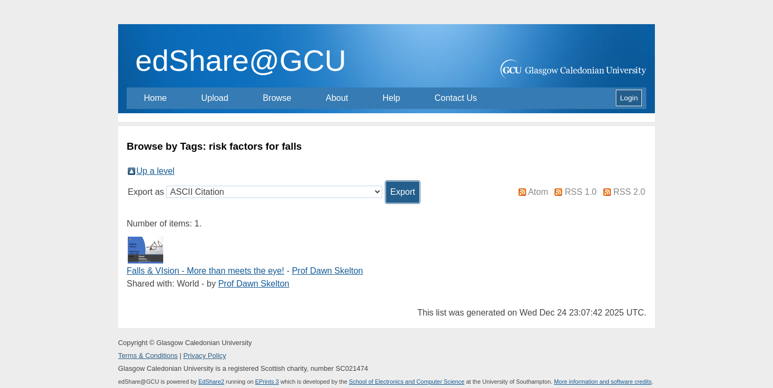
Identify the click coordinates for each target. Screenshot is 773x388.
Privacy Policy (204, 356)
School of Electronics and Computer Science (406, 381)
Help (391, 98)
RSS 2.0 (629, 191)
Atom (538, 191)
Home (155, 98)
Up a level (155, 170)
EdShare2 (211, 381)
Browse (276, 98)
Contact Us (455, 98)
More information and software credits (603, 381)
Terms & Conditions (148, 356)
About (337, 98)
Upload (215, 98)
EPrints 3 (267, 381)
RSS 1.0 (581, 191)
